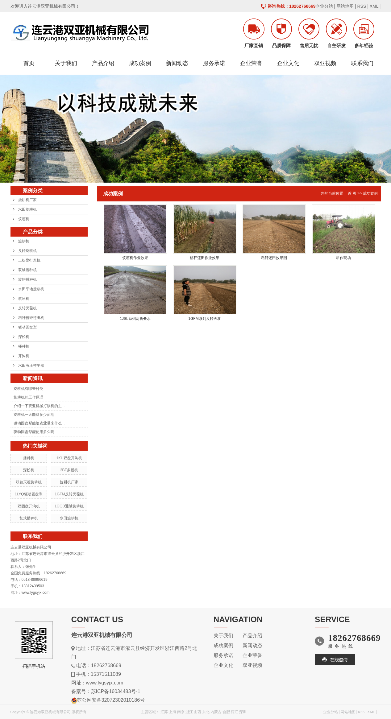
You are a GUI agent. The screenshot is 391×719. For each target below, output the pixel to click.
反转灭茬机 (27, 308)
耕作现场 (343, 258)
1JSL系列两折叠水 (135, 318)
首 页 (352, 193)
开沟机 (23, 356)
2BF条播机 (69, 470)
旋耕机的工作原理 (28, 397)
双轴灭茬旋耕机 (29, 482)
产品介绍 (103, 63)
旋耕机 (23, 241)
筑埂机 (23, 219)
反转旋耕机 (27, 251)
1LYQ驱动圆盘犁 (29, 494)
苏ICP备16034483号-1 (115, 691)
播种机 (23, 346)
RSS (361, 6)
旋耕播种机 (27, 279)
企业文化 (288, 63)
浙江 (189, 712)
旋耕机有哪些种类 (28, 388)
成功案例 (140, 63)
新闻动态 (177, 63)
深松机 (23, 337)
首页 (29, 63)
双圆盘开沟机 (29, 506)
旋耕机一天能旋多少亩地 (34, 414)
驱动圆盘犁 (27, 327)
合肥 (226, 712)
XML (374, 6)
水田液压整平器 (31, 365)
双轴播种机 (27, 270)
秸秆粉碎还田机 (31, 318)
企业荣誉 (251, 63)
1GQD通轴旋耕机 (69, 506)
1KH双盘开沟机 (69, 458)
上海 (172, 712)
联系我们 (362, 63)
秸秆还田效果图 (274, 258)
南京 (181, 712)
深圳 (243, 712)
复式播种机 (28, 518)
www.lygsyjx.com (104, 682)
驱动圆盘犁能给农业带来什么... (39, 423)
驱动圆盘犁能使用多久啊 (34, 432)
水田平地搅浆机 (31, 289)
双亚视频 (325, 63)
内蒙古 (216, 712)
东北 (206, 712)
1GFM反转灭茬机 (69, 494)
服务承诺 (214, 63)
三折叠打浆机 (29, 260)
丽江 (234, 712)
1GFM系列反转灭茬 (204, 318)
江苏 (164, 712)
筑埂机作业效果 (135, 258)
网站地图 (345, 6)
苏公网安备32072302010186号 (111, 700)
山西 (197, 712)
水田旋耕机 (27, 209)
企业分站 (324, 6)
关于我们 (66, 63)
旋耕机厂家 (27, 200)
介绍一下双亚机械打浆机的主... (39, 406)
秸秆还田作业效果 (204, 258)
